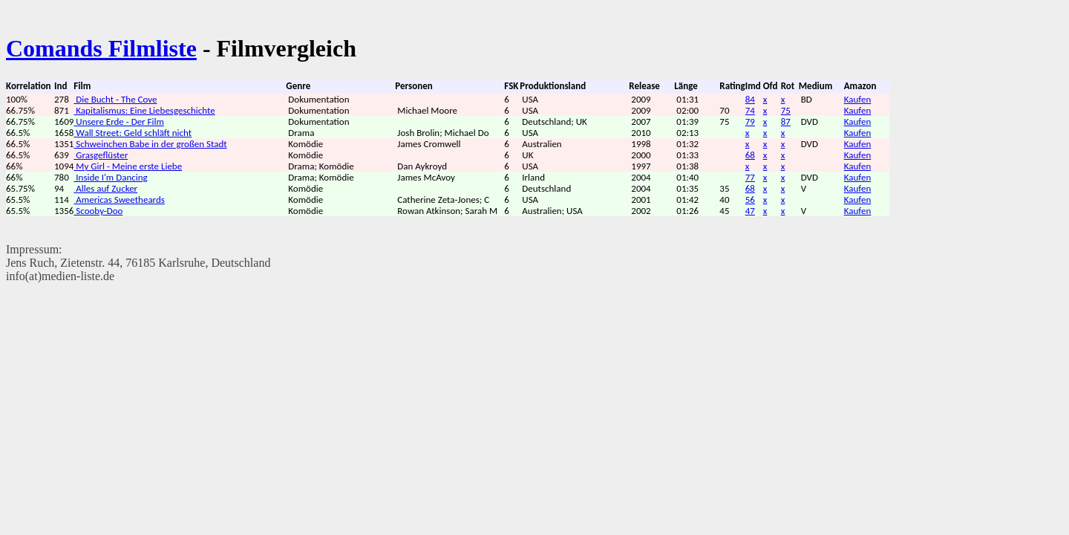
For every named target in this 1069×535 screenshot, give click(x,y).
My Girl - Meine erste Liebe (127, 166)
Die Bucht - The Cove (115, 99)
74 (750, 110)
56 (750, 199)
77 (750, 177)
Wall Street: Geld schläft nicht (132, 132)
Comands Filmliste (101, 48)
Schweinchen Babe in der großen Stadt (149, 143)
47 (750, 210)
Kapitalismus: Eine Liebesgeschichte (144, 110)
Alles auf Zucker (105, 188)
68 (750, 154)
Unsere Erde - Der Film (118, 121)
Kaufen (858, 99)
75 (786, 110)
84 (750, 99)
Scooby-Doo (97, 210)
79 (750, 121)
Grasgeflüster (100, 154)
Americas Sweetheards (119, 199)
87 (786, 121)
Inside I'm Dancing (110, 177)
